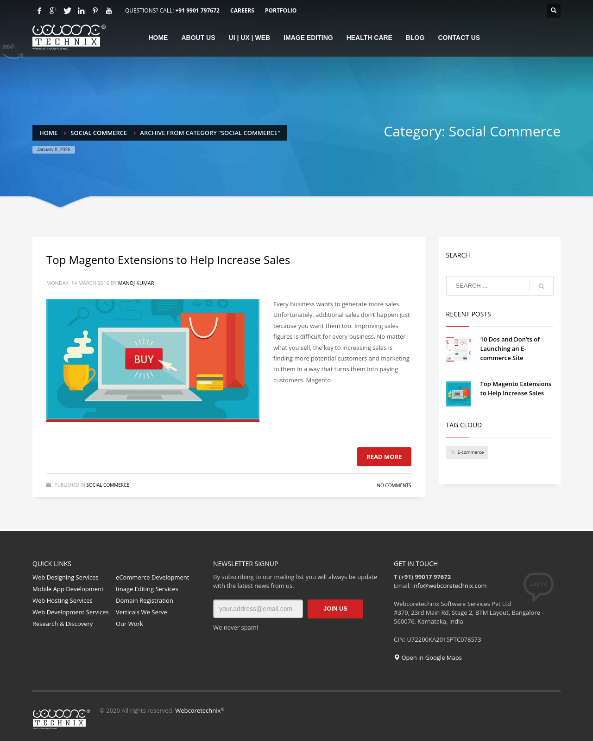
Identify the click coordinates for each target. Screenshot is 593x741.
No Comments (394, 485)
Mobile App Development (68, 589)
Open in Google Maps (428, 657)
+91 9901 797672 (197, 10)
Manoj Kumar (136, 282)
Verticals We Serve (141, 612)
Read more (384, 456)
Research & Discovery (62, 623)
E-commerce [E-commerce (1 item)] (471, 452)
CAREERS (242, 10)
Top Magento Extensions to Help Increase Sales (168, 259)
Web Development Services (70, 612)
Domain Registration (144, 600)
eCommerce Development (152, 577)
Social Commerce (108, 485)
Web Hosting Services (62, 600)
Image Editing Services (147, 589)
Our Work (129, 623)
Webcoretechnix (199, 710)
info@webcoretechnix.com (449, 585)
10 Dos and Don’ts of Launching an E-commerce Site (510, 348)
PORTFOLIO (280, 10)
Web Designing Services (65, 577)
